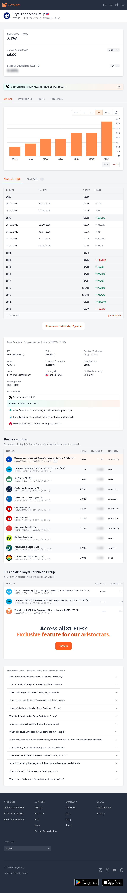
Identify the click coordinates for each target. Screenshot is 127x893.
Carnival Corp (22, 507)
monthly (112, 548)
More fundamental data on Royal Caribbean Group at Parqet (42, 410)
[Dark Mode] (110, 4)
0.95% (83, 528)
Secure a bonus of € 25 (24, 397)
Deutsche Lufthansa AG (26, 487)
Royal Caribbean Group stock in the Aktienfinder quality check (43, 417)
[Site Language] (104, 4)
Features (39, 813)
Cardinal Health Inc (25, 526)
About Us (71, 807)
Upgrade (63, 646)
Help (37, 825)
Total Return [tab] (57, 98)
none (110, 469)
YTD (76, 112)
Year (106, 164)
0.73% (83, 548)
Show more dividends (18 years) (63, 326)
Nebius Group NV (23, 536)
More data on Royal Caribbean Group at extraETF (37, 423)
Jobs (68, 813)
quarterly (113, 459)
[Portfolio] (116, 4)
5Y (99, 112)
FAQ (37, 819)
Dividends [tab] (12, 179)
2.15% (83, 518)
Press (69, 825)
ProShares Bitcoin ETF (26, 546)
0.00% (83, 479)
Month (114, 164)
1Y (84, 112)
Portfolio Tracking (13, 813)
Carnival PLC (21, 517)
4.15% (83, 489)
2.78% (100, 459)
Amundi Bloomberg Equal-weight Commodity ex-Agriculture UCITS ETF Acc (52, 590)
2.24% (102, 591)
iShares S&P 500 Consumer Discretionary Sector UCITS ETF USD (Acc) (52, 600)
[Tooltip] (54, 371)
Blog (68, 819)
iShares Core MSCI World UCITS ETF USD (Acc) (39, 467)
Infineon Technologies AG (28, 497)
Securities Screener (14, 819)
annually (113, 489)
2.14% (83, 508)
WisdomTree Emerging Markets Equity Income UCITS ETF (44, 457)
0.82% (83, 499)
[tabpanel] (63, 139)
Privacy (101, 813)
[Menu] (123, 5)
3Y (91, 112)
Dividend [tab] (8, 98)
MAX (107, 112)
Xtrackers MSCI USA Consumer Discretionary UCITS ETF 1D (46, 609)
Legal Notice (104, 807)
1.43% (102, 601)
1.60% (102, 611)
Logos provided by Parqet (16, 873)
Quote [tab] (41, 98)
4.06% (83, 459)
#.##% (12, 70)
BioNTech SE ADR (23, 477)
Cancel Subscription (46, 831)
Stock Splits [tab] (35, 179)
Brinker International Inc (29, 556)
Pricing (38, 807)
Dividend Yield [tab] (25, 98)
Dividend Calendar (14, 807)
